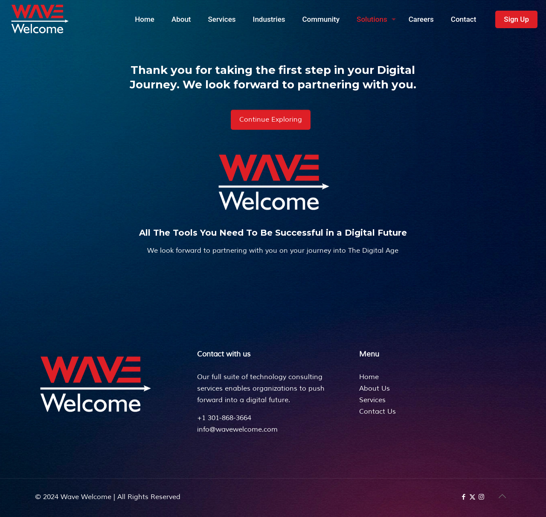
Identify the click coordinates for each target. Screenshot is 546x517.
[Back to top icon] (502, 496)
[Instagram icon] (481, 497)
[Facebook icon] (463, 497)
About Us (374, 388)
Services (372, 400)
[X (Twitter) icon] (472, 497)
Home (369, 377)
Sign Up (516, 19)
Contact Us (377, 411)
